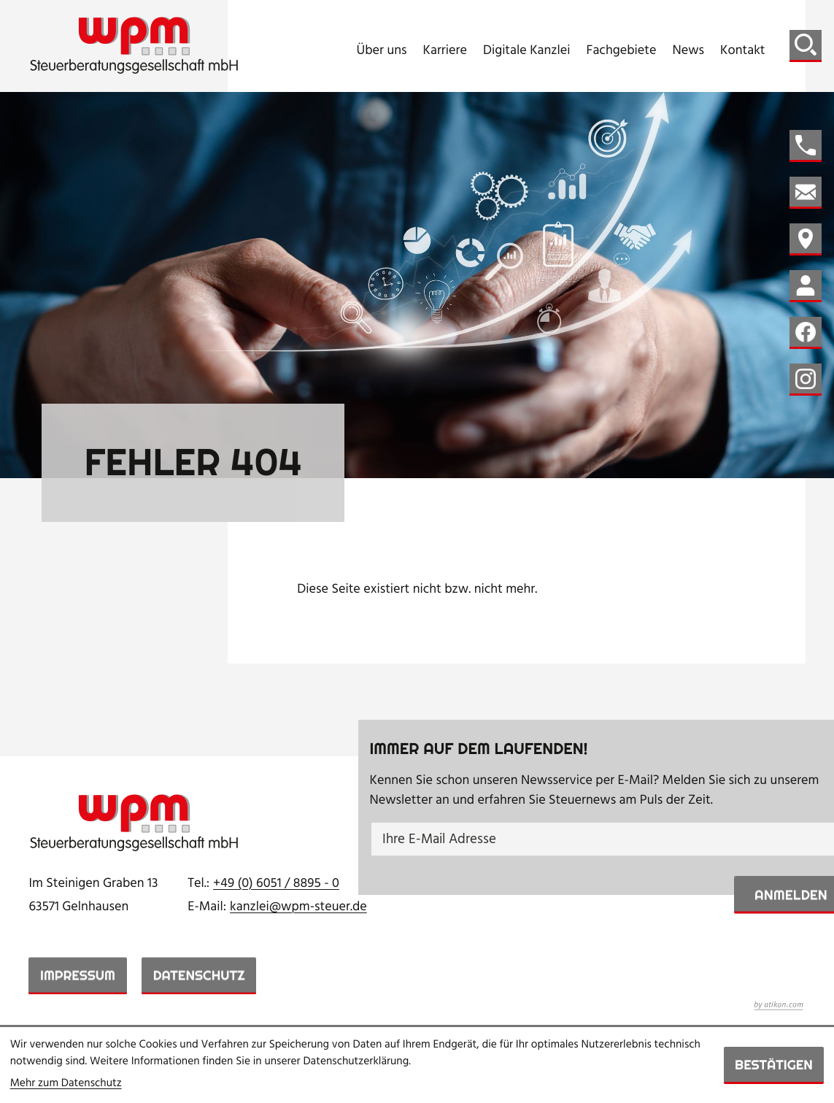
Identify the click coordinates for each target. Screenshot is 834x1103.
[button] (805, 146)
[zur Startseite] (134, 45)
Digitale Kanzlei (527, 51)
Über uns (382, 51)
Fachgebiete (622, 51)
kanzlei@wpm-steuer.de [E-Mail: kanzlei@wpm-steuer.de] (298, 907)
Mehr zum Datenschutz (66, 1084)
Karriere (445, 51)
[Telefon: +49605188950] (276, 884)
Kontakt (742, 51)
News (688, 51)
